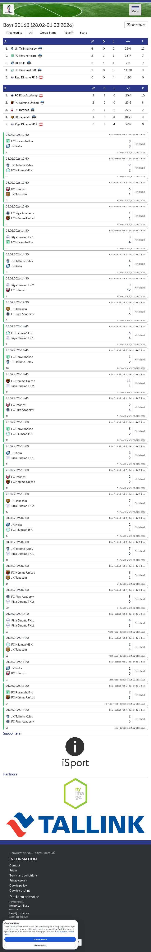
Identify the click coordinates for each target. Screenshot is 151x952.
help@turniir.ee (19, 905)
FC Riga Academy (26, 95)
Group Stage (48, 32)
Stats (83, 32)
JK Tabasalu (22, 117)
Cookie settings (19, 890)
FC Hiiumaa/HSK (25, 70)
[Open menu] (135, 9)
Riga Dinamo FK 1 (26, 77)
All (31, 32)
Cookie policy (18, 885)
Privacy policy (18, 880)
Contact (14, 865)
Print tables (136, 25)
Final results (14, 32)
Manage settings (40, 945)
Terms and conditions (23, 875)
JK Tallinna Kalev (26, 48)
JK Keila (20, 63)
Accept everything (40, 939)
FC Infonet (22, 110)
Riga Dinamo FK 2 (26, 124)
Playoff (68, 32)
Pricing (13, 870)
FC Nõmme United (27, 102)
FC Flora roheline (26, 56)
